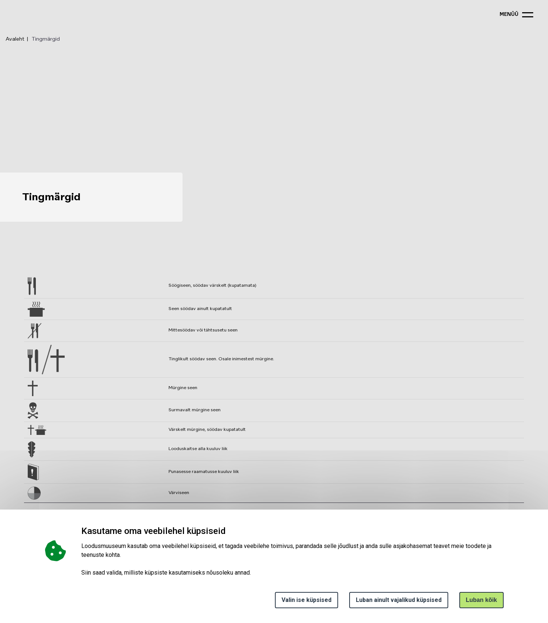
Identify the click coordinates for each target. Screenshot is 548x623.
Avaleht (15, 39)
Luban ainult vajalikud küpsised (399, 599)
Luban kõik (481, 600)
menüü (509, 14)
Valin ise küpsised (306, 599)
